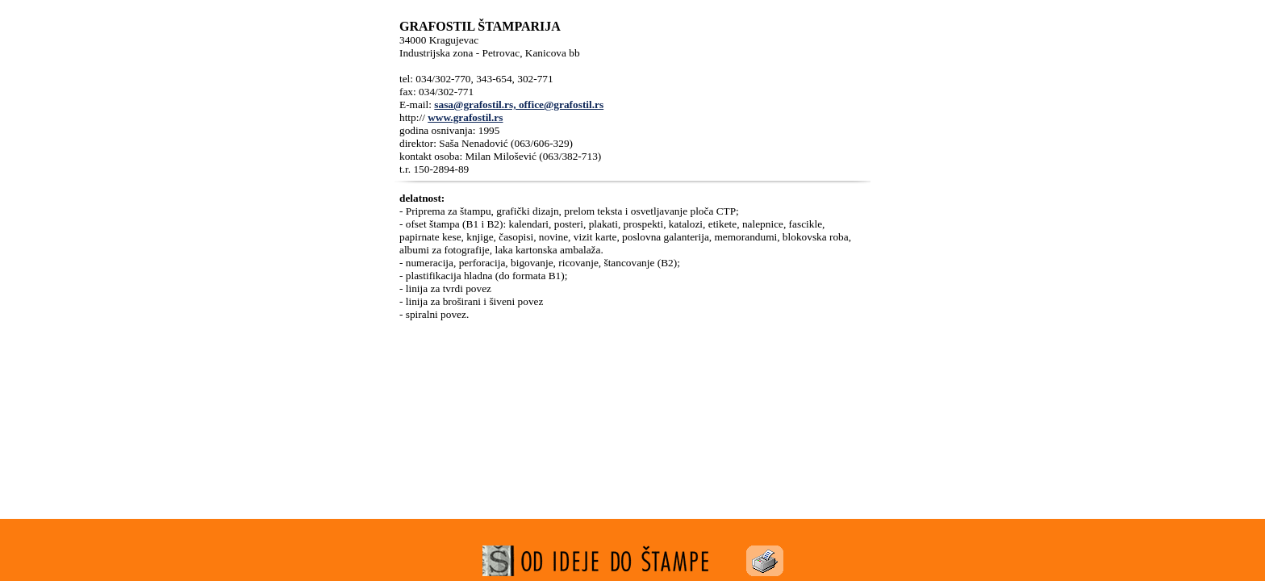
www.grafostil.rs (465, 117)
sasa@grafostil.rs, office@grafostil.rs (518, 104)
